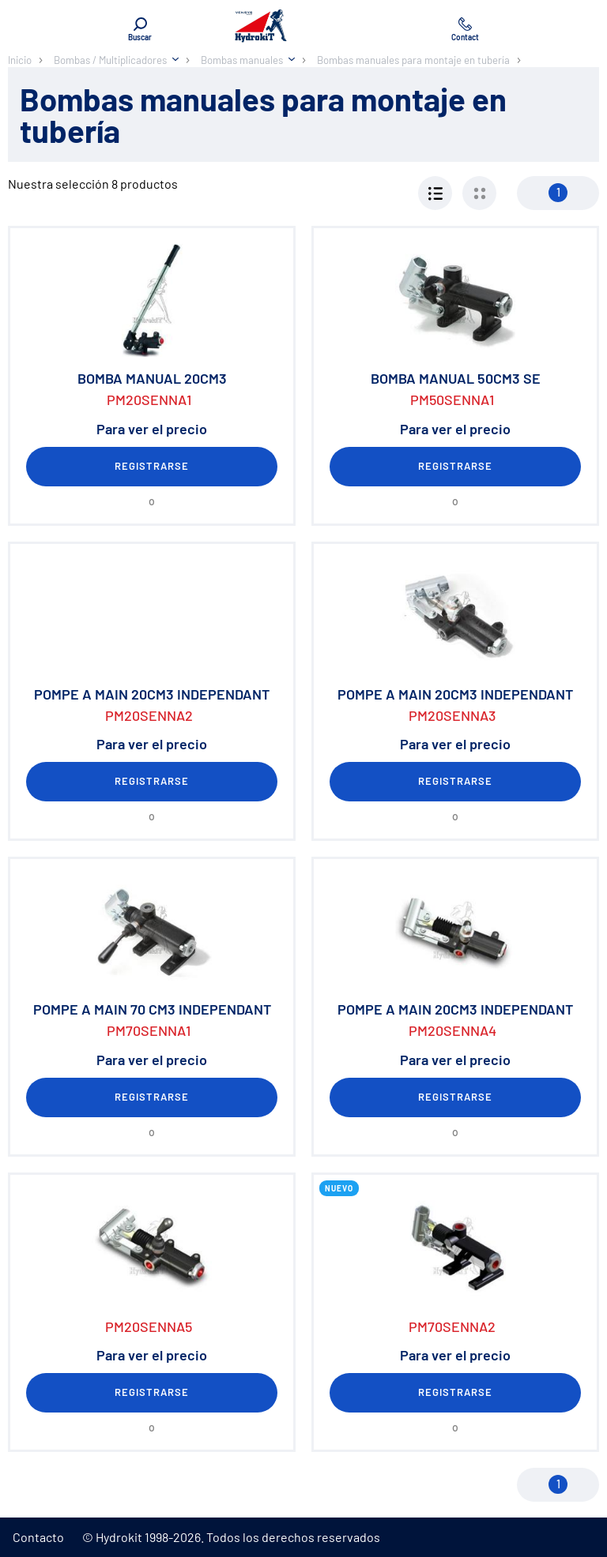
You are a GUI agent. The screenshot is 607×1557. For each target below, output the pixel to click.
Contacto (38, 1536)
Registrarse (152, 466)
